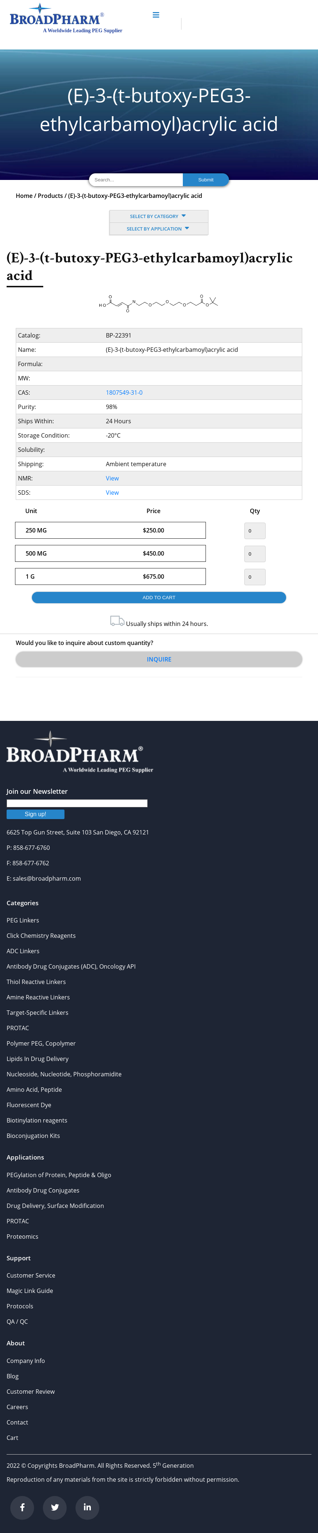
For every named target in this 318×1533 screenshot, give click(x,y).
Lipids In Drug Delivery (38, 1059)
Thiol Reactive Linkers (36, 982)
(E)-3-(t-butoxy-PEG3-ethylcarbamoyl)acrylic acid (135, 196)
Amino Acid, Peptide (34, 1090)
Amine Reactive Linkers (38, 997)
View (112, 478)
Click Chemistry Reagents (41, 936)
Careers (17, 1407)
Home (24, 196)
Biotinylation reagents (37, 1120)
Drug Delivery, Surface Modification (55, 1206)
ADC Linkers (23, 951)
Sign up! (36, 814)
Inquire (159, 659)
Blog (13, 1376)
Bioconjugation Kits (33, 1136)
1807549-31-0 (124, 392)
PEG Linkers (23, 920)
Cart (12, 1438)
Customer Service (31, 1275)
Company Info (26, 1361)
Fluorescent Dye (29, 1105)
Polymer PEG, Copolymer (41, 1043)
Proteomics (22, 1236)
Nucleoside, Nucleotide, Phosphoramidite (64, 1074)
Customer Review (31, 1392)
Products (50, 196)
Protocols (20, 1306)
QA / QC (17, 1322)
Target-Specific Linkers (38, 1013)
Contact (17, 1422)
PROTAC (18, 1028)
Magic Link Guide (30, 1291)
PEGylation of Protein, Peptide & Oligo (59, 1175)
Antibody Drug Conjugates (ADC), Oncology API (71, 966)
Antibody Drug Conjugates (43, 1190)
